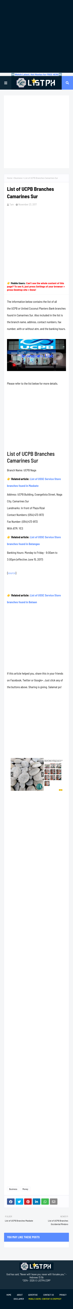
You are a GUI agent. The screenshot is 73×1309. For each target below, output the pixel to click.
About (20, 1294)
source (12, 573)
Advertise (33, 1294)
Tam (12, 204)
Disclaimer (19, 1299)
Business (18, 177)
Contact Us (48, 1294)
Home (9, 177)
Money (25, 1189)
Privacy (62, 1294)
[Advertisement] (36, 36)
